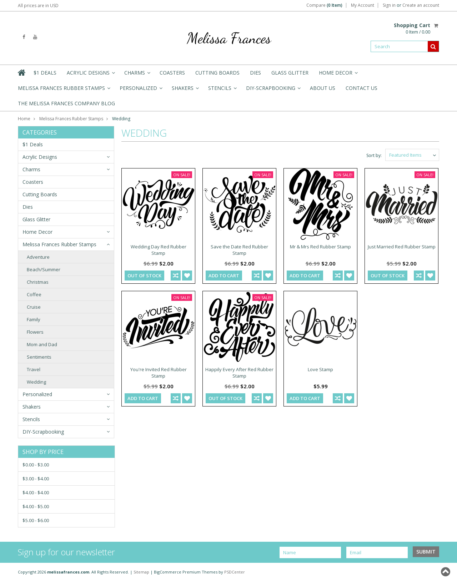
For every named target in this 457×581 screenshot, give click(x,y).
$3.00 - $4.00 (35, 478)
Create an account (420, 5)
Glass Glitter (289, 72)
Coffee (34, 294)
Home (24, 119)
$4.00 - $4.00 (35, 492)
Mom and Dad (42, 344)
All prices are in (38, 5)
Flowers (35, 332)
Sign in (389, 5)
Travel (33, 369)
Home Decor (338, 74)
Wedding (36, 382)
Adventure (38, 257)
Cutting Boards (217, 72)
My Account (362, 5)
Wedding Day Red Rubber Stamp (158, 249)
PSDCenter (234, 572)
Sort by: (374, 155)
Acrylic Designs (90, 74)
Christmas (38, 282)
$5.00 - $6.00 (35, 520)
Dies (255, 72)
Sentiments (39, 357)
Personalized (140, 90)
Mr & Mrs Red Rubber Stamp (320, 246)
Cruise (34, 307)
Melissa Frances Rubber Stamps (63, 90)
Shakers (185, 90)
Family (33, 319)
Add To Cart (224, 275)
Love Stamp (320, 369)
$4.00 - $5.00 (35, 506)
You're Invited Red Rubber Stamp (158, 372)
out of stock (144, 275)
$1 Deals (45, 72)
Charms (136, 74)
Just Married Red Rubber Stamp (402, 246)
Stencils (222, 90)
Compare (324, 5)
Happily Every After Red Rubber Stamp (239, 372)
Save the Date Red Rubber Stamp (239, 249)
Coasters (172, 72)
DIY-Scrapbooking (273, 90)
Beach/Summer (43, 269)
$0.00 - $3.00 (35, 464)
